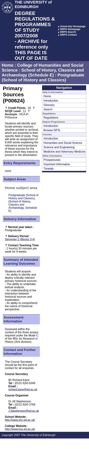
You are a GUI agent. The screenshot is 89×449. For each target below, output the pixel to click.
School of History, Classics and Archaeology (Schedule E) (43, 72)
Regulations (51, 117)
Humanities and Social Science (63, 142)
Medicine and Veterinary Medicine (65, 151)
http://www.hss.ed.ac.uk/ (20, 429)
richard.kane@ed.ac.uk (22, 389)
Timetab (49, 168)
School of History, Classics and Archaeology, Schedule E (22, 206)
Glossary (49, 104)
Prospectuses (52, 159)
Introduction (51, 100)
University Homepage (73, 26)
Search (48, 109)
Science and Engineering (59, 147)
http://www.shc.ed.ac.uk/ (20, 419)
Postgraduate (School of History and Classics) (43, 77)
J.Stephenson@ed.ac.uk (23, 410)
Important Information (57, 164)
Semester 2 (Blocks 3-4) (20, 239)
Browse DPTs (52, 130)
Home (7, 65)
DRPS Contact (68, 34)
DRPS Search (68, 32)
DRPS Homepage (70, 29)
